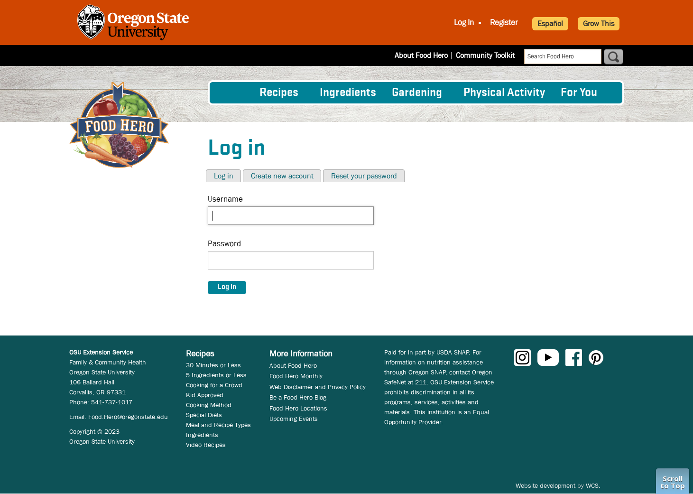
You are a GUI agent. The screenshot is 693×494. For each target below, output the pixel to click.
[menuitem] (233, 92)
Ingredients (348, 93)
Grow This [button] (598, 23)
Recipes (278, 93)
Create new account (282, 176)
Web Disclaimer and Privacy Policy (317, 386)
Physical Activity (504, 93)
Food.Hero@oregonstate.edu (128, 416)
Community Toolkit (485, 55)
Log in (223, 176)
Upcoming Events (293, 418)
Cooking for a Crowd (214, 385)
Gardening (417, 93)
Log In (464, 23)
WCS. (593, 485)
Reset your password (364, 176)
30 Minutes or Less (213, 365)
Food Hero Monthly (296, 376)
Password (224, 244)
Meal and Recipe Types (218, 424)
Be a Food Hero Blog (297, 397)
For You (579, 93)
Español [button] (550, 23)
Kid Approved (204, 395)
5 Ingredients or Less (216, 375)
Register (504, 23)
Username (225, 199)
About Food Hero (421, 55)
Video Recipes (206, 444)
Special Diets (204, 414)
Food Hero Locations (298, 408)
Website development (545, 485)
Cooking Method (208, 405)
